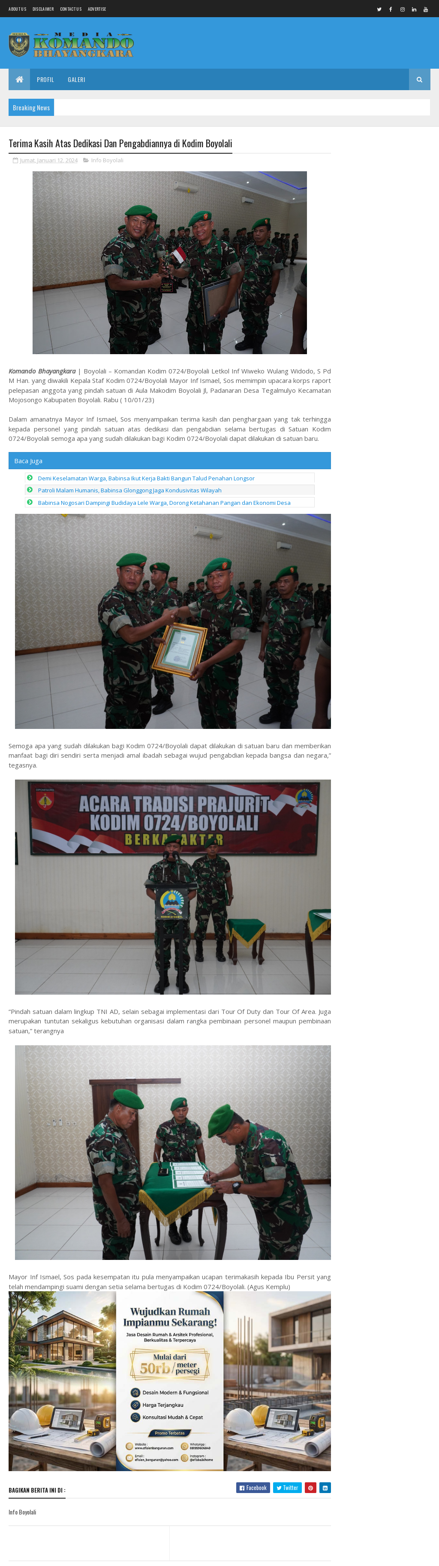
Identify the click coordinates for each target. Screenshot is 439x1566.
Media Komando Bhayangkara (85, 1554)
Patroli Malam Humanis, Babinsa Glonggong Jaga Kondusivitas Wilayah (130, 500)
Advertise (97, 9)
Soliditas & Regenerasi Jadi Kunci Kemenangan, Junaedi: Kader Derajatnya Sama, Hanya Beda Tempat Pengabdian (381, 662)
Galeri (76, 79)
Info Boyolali (107, 160)
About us (17, 9)
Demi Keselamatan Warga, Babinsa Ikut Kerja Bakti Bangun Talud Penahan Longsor (146, 488)
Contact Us (70, 9)
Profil (45, 79)
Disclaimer (43, 9)
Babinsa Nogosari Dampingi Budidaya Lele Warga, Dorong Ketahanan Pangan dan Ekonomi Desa (164, 512)
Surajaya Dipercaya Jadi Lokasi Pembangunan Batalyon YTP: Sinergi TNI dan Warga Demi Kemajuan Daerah (381, 722)
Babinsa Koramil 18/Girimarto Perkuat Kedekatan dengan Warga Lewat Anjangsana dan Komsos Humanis (377, 180)
